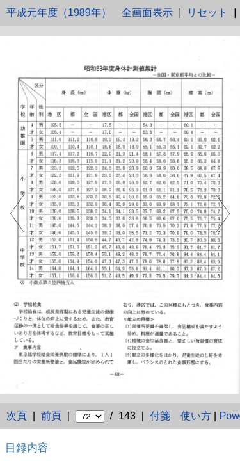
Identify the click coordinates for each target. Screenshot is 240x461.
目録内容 (27, 447)
